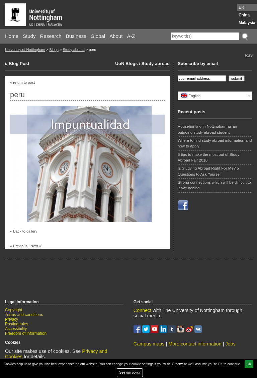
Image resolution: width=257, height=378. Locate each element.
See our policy (129, 372)
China (244, 15)
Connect (143, 310)
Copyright (13, 310)
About (115, 36)
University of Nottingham (25, 50)
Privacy (11, 319)
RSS (249, 55)
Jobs (230, 343)
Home (11, 36)
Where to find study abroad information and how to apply (215, 143)
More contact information (194, 343)
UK (241, 7)
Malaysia (247, 22)
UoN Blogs (126, 63)
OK (249, 364)
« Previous (18, 246)
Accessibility (16, 328)
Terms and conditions (24, 314)
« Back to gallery (23, 231)
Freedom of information (26, 333)
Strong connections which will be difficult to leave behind (214, 185)
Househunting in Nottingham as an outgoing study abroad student (207, 129)
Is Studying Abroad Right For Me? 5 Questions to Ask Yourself (208, 171)
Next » (35, 246)
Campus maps (149, 343)
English (190, 95)
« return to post (22, 82)
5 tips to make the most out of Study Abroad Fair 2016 (208, 157)
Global (98, 36)
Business (76, 36)
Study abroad (73, 50)
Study (29, 36)
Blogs (54, 50)
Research (51, 36)
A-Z (131, 36)
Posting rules (16, 324)
